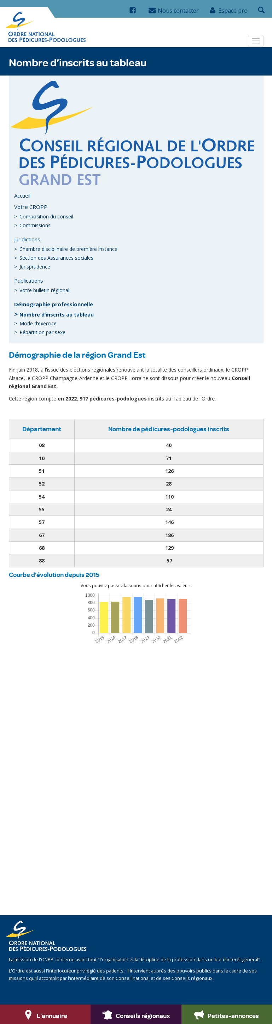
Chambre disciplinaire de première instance (68, 249)
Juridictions (27, 239)
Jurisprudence (34, 266)
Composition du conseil (46, 216)
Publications (28, 280)
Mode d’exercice (38, 323)
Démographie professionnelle (53, 304)
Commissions (35, 225)
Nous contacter (174, 10)
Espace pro (228, 10)
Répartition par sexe (42, 332)
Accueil (22, 195)
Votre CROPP (30, 206)
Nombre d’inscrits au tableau (56, 314)
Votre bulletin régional (44, 290)
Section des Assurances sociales (56, 257)
